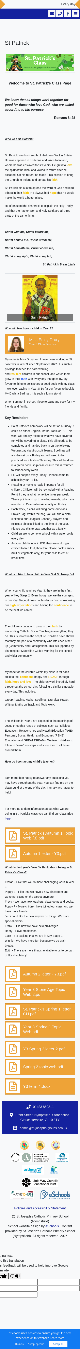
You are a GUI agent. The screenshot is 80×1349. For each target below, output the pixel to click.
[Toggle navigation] (75, 13)
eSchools (52, 1226)
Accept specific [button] (36, 1344)
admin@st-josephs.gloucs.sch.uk (43, 1128)
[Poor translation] (14, 1276)
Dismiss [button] (19, 1344)
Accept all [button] (58, 1344)
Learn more (57, 1338)
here (8, 818)
